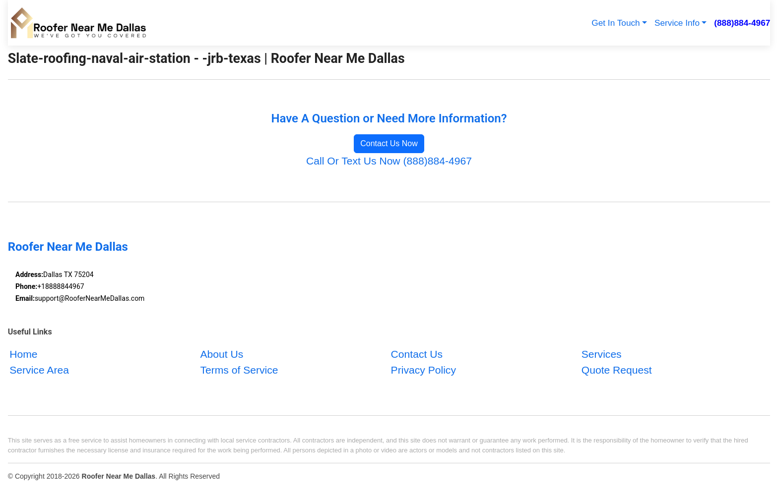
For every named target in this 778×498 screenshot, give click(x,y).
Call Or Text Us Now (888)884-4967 (389, 160)
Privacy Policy (423, 370)
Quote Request (617, 370)
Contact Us (417, 354)
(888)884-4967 (742, 23)
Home (23, 354)
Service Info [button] (677, 23)
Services (602, 354)
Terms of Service (239, 370)
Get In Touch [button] (615, 23)
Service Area (39, 370)
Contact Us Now (389, 143)
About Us (221, 354)
